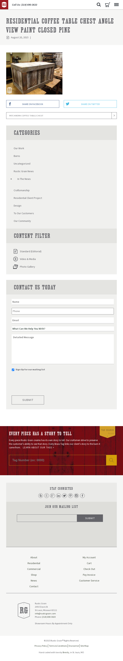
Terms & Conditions (58, 646)
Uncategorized (22, 163)
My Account (89, 558)
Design (17, 205)
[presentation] (40, 382)
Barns (17, 156)
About (33, 558)
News (34, 581)
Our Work (19, 148)
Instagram (77, 496)
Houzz (38, 496)
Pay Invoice (89, 575)
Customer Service (89, 581)
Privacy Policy (41, 646)
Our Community (22, 221)
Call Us (24, 4)
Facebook (84, 496)
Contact (33, 587)
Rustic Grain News (24, 171)
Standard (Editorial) (27, 251)
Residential (34, 563)
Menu (115, 3)
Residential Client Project (28, 198)
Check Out (89, 569)
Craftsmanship (22, 190)
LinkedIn (58, 496)
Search (99, 5)
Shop (34, 575)
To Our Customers (24, 213)
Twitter (64, 496)
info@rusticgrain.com (45, 613)
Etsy (45, 496)
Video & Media (24, 259)
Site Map (84, 646)
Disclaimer (74, 646)
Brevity (66, 652)
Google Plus (51, 496)
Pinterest (71, 496)
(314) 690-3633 (49, 617)
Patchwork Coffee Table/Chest (26, 115)
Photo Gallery (24, 266)
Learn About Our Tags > (38, 447)
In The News (24, 179)
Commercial (33, 569)
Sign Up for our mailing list (30, 369)
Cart (108, 5)
